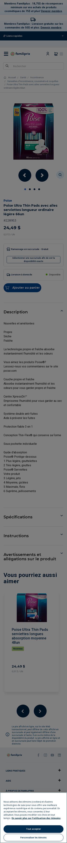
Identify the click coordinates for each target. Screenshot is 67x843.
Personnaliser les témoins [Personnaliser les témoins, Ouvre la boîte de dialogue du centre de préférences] (33, 837)
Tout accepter (33, 828)
